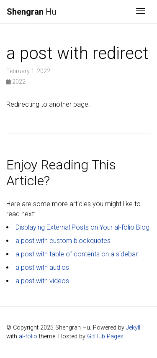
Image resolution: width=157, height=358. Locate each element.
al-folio (28, 336)
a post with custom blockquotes (63, 241)
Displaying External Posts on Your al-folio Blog (82, 227)
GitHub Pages (105, 336)
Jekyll (133, 327)
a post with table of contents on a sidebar (76, 254)
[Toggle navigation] (140, 11)
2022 (16, 81)
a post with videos (42, 281)
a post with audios (42, 267)
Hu (32, 12)
